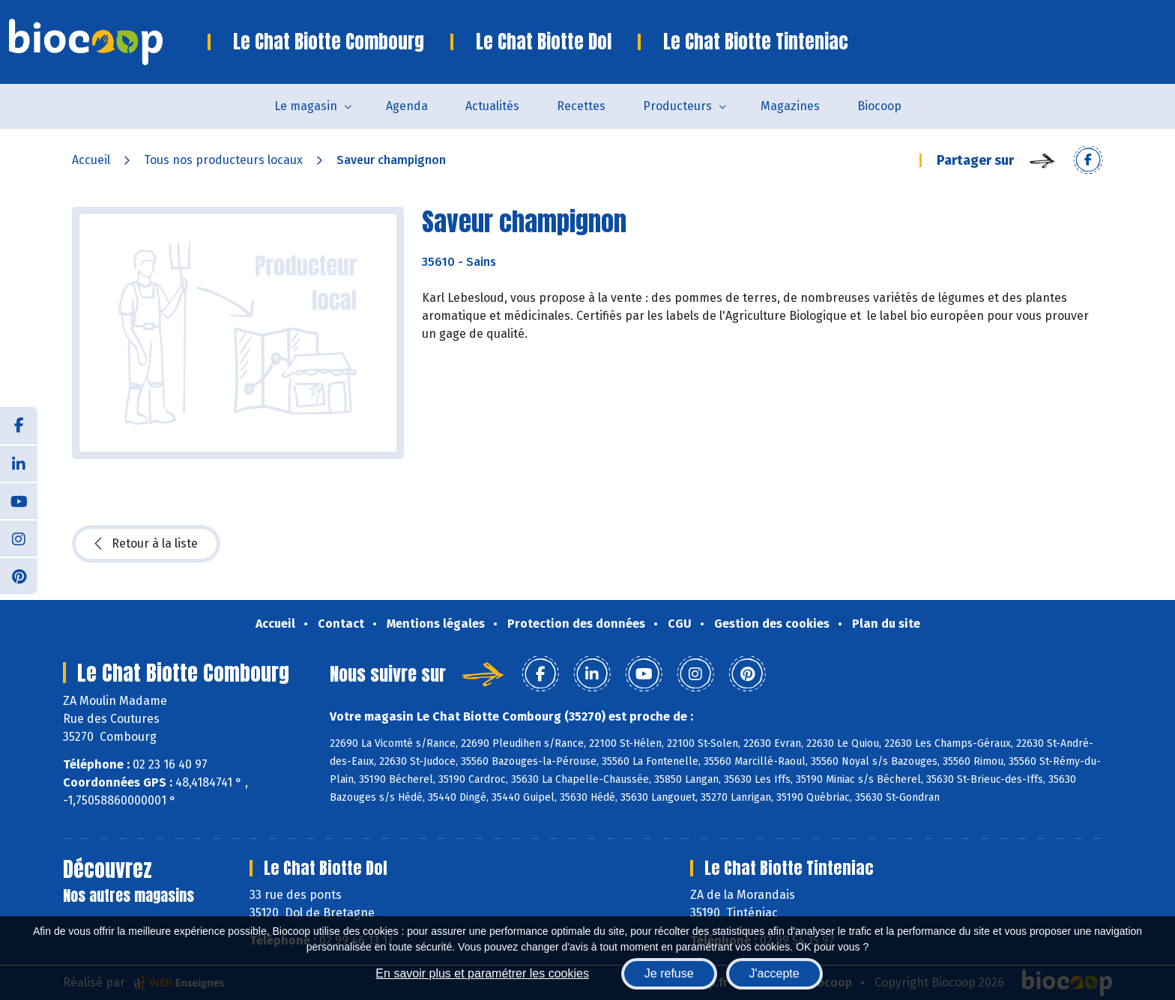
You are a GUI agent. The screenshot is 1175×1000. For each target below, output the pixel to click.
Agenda (407, 106)
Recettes (581, 106)
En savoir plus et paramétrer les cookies (482, 973)
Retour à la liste (146, 543)
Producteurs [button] (677, 106)
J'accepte (774, 973)
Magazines (790, 106)
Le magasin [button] (305, 106)
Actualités (492, 106)
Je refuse (669, 973)
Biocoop (879, 106)
